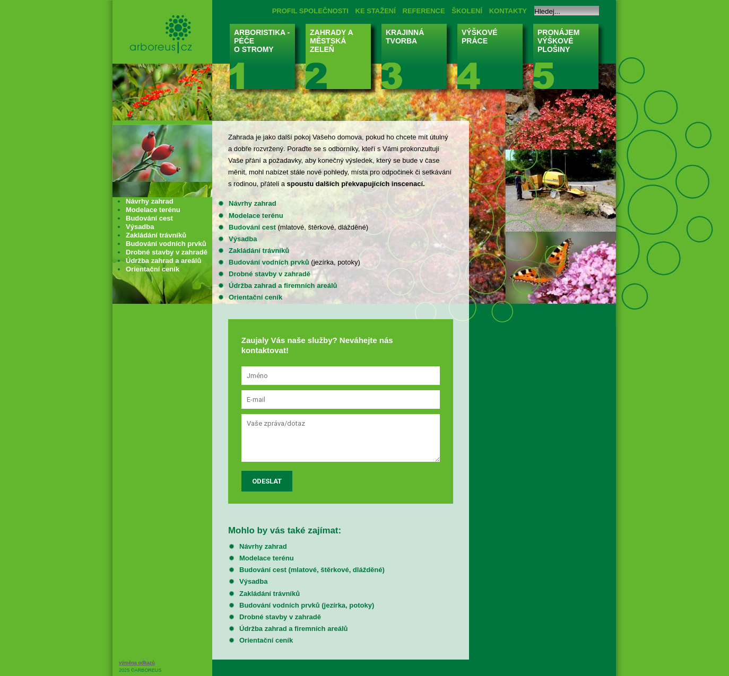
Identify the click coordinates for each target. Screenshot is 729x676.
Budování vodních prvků (269, 262)
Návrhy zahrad (252, 203)
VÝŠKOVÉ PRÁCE (493, 59)
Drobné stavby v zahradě (269, 274)
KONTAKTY (508, 11)
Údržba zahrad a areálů (163, 261)
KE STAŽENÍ (375, 11)
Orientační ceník (255, 297)
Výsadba (243, 239)
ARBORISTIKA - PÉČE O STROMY (265, 59)
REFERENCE (424, 11)
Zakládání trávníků (259, 250)
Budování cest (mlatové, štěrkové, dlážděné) (312, 570)
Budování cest (252, 227)
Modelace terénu (256, 216)
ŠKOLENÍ (467, 11)
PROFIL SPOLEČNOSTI (310, 11)
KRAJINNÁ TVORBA (417, 59)
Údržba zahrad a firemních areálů (283, 285)
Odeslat (267, 481)
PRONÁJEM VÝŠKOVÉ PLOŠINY (569, 59)
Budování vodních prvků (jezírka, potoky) (306, 605)
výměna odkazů (137, 662)
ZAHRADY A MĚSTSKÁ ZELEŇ (341, 59)
